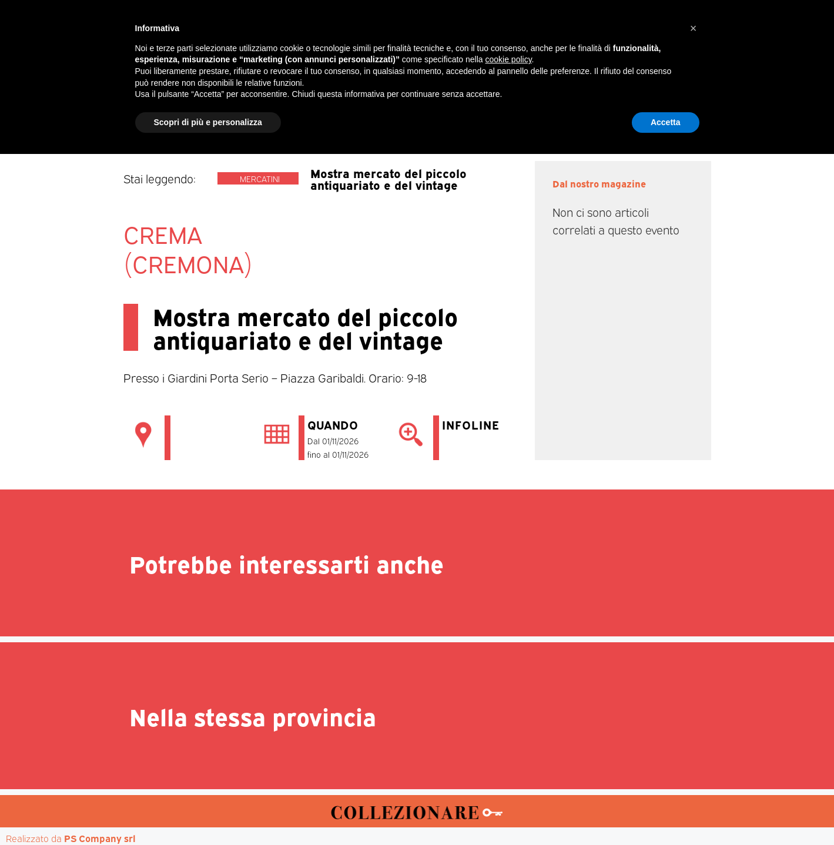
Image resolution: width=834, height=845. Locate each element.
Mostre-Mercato (392, 112)
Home (184, 112)
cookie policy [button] (508, 750)
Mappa (594, 112)
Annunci (650, 112)
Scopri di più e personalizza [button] (208, 812)
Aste (547, 112)
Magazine (242, 112)
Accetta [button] (666, 812)
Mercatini (309, 112)
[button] (693, 719)
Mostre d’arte (484, 112)
